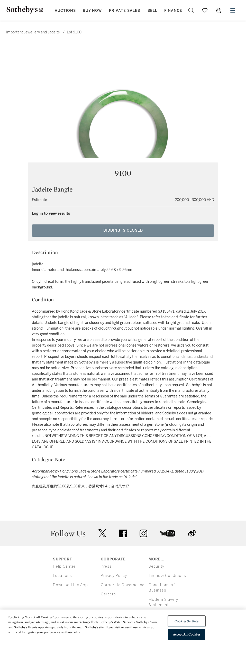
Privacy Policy (114, 576)
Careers (108, 594)
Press (106, 566)
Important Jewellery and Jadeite (33, 32)
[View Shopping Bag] (219, 10)
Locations (62, 576)
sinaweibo (192, 533)
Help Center (64, 566)
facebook (123, 533)
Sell (152, 10)
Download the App (70, 585)
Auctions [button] (65, 10)
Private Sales (124, 10)
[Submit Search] (191, 10)
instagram (143, 533)
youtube (167, 533)
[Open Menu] (232, 10)
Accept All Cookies (186, 634)
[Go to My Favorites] (204, 10)
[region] (123, 627)
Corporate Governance (122, 585)
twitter (102, 533)
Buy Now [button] (92, 10)
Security (156, 566)
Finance (173, 10)
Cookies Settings (186, 621)
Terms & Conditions (167, 576)
